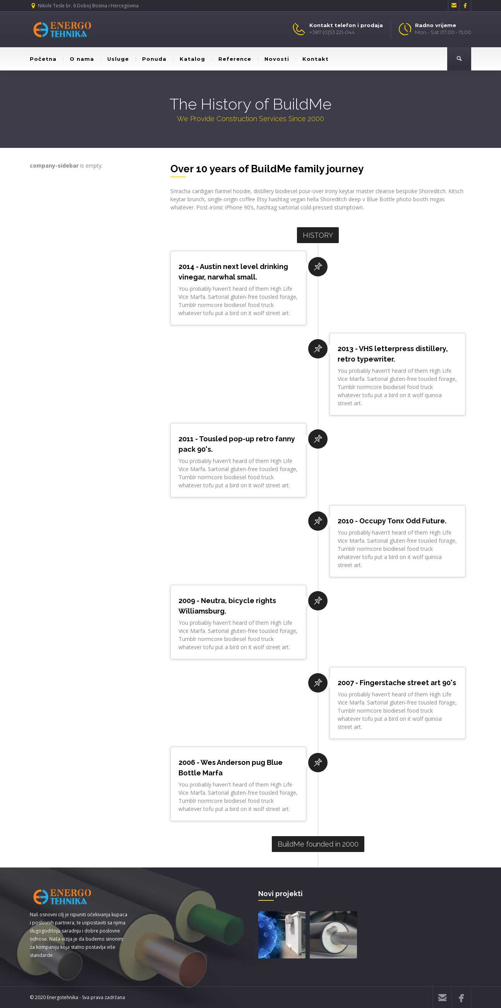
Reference (231, 59)
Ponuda (151, 59)
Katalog (189, 59)
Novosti (273, 59)
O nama (78, 59)
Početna (43, 59)
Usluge (115, 59)
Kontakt (312, 59)
